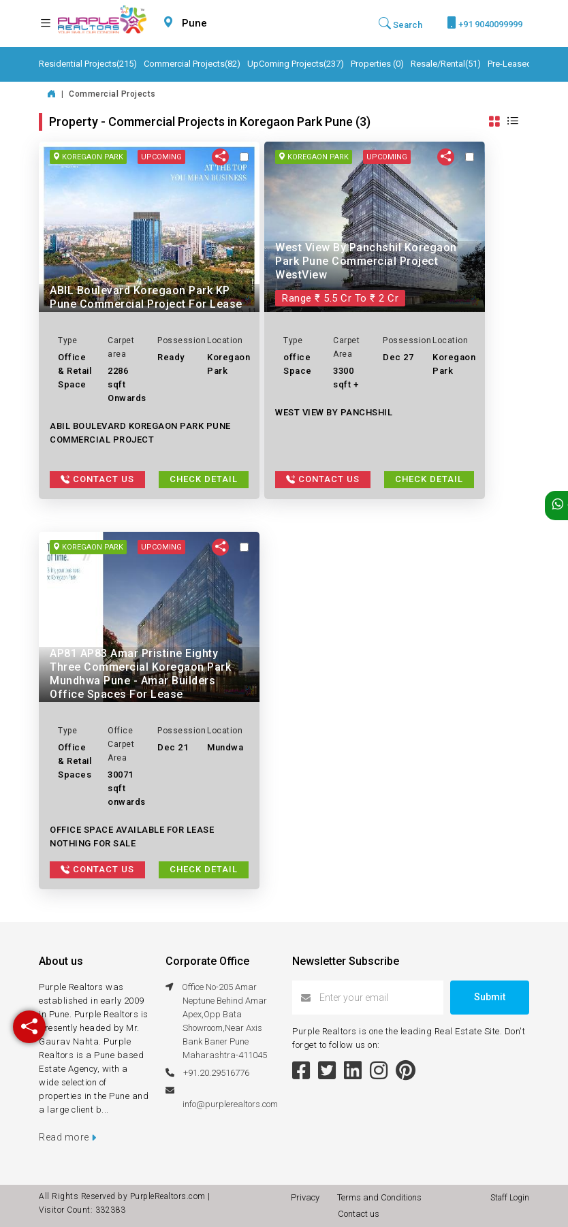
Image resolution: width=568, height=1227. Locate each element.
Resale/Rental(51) (446, 64)
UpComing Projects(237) (295, 64)
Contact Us (97, 479)
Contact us (358, 1214)
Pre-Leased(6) (515, 64)
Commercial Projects (112, 94)
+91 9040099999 (484, 22)
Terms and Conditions (381, 1197)
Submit (489, 996)
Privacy (307, 1197)
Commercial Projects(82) (192, 64)
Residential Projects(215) (88, 64)
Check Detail (204, 479)
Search (400, 23)
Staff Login (509, 1197)
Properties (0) (377, 64)
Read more (68, 1137)
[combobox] (226, 23)
